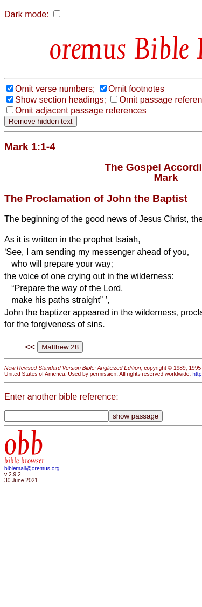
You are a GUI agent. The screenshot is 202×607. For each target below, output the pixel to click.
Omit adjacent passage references (81, 110)
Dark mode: (26, 14)
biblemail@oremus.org (32, 468)
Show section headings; (60, 99)
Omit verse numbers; (55, 88)
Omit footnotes (136, 88)
